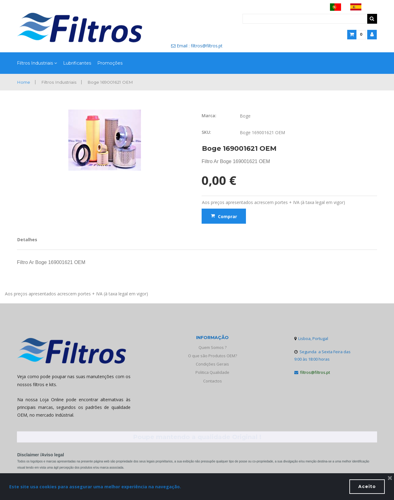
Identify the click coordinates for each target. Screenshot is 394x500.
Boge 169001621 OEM (112, 82)
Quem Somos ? (213, 347)
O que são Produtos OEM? (212, 355)
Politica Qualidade (212, 372)
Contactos (212, 381)
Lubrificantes (77, 63)
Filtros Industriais (37, 63)
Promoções (110, 63)
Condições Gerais (212, 364)
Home (24, 82)
